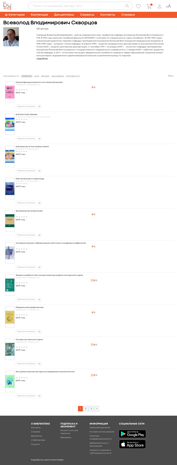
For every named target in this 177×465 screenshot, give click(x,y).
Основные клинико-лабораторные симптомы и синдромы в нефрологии (51, 243)
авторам (45, 76)
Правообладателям (100, 428)
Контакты (107, 14)
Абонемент (65, 437)
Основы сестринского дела (29, 339)
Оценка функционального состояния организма (39, 82)
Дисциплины (64, 14)
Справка (128, 14)
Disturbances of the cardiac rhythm (32, 147)
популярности (73, 76)
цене (36, 76)
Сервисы (87, 14)
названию (27, 76)
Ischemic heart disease (26, 114)
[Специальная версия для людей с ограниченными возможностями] (168, 6)
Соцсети (35, 444)
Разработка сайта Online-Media (47, 460)
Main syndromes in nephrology (30, 179)
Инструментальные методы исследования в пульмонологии (45, 372)
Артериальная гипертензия (29, 211)
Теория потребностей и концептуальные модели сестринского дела (49, 275)
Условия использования (102, 432)
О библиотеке (38, 440)
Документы (36, 436)
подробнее (42, 59)
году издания (57, 76)
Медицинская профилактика (29, 307)
